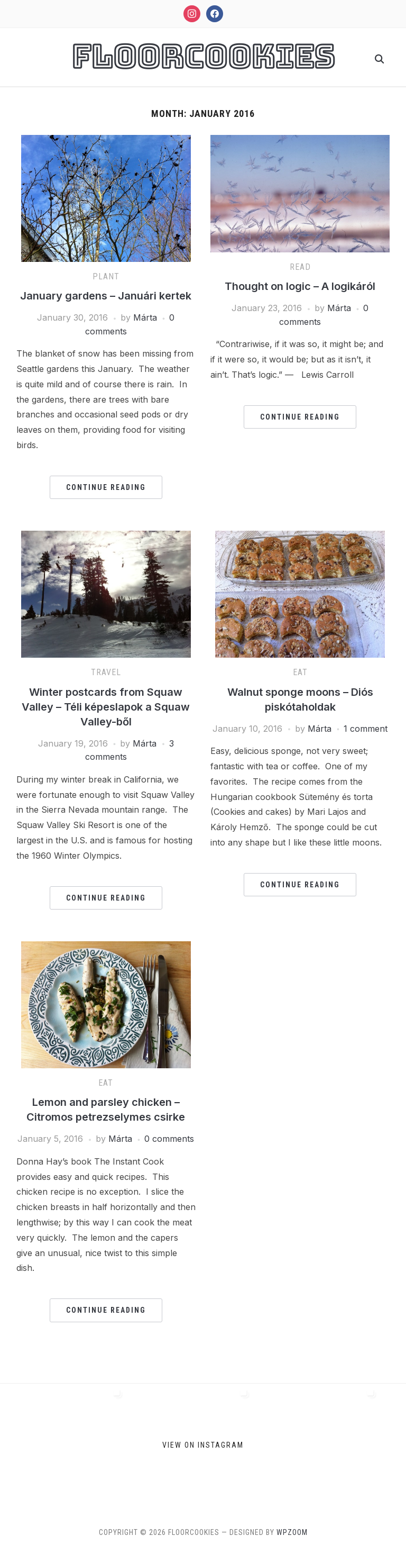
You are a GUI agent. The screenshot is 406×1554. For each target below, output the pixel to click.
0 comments (169, 1138)
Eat (300, 672)
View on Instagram (203, 1444)
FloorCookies (203, 57)
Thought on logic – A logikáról (300, 286)
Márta (145, 317)
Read (300, 267)
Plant (106, 276)
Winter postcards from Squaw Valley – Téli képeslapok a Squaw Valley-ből (106, 707)
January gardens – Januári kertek (105, 295)
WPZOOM (292, 1532)
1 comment (365, 728)
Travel (106, 672)
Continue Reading (106, 487)
